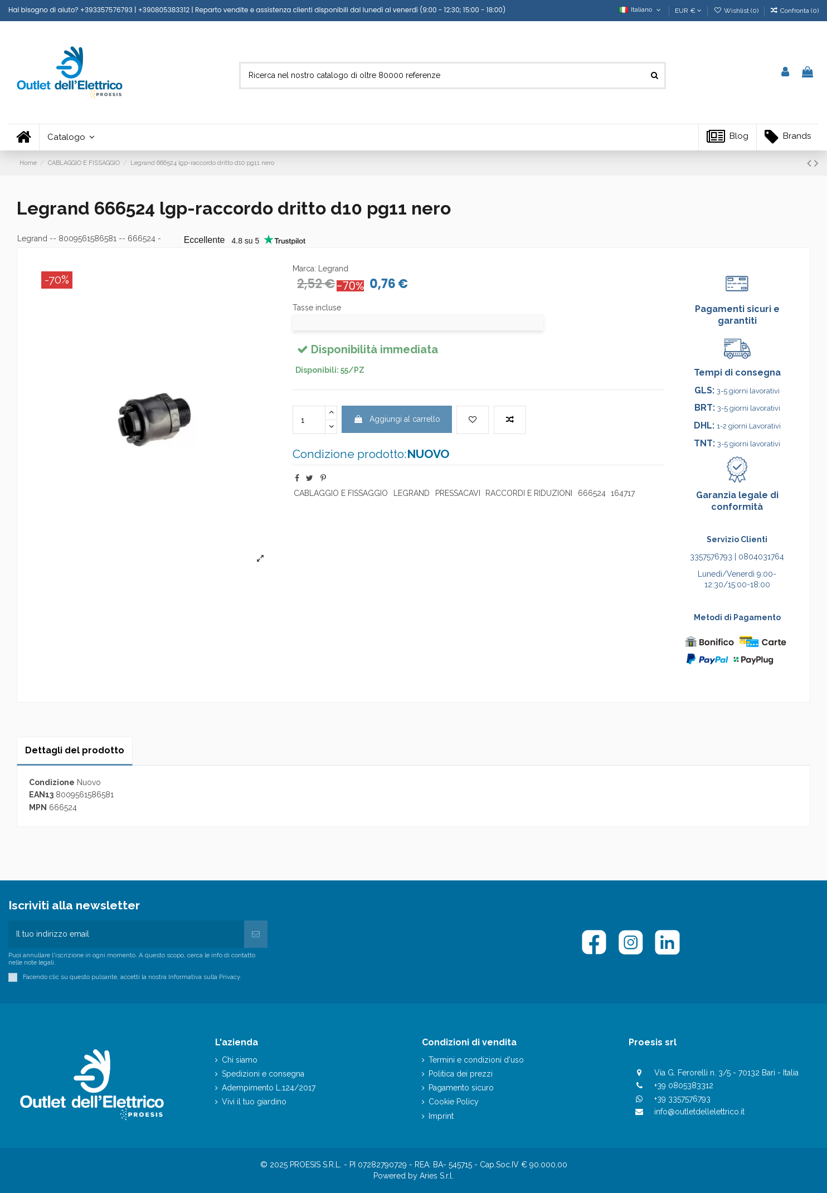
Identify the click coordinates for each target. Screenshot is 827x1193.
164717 (623, 493)
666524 (592, 493)
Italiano (641, 9)
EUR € (688, 10)
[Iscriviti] (255, 934)
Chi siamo (239, 1059)
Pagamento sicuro (461, 1087)
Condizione (52, 782)
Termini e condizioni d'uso (476, 1059)
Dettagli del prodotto (74, 750)
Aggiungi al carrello (396, 419)
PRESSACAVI (457, 493)
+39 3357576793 (682, 1098)
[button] (71, 137)
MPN (38, 807)
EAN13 (41, 794)
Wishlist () (736, 10)
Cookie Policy (454, 1101)
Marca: (304, 268)
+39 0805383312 (683, 1085)
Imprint (441, 1116)
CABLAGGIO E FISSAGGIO (341, 493)
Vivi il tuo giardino (254, 1101)
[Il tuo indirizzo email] (126, 934)
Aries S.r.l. (437, 1175)
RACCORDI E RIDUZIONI (528, 493)
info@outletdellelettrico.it (699, 1111)
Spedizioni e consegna (263, 1073)
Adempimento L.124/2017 (268, 1087)
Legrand (32, 238)
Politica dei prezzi (461, 1073)
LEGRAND (411, 493)
